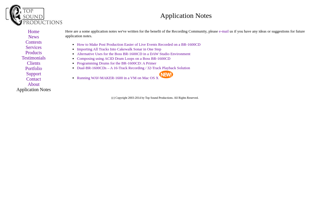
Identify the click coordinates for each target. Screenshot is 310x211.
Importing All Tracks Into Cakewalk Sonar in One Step (119, 49)
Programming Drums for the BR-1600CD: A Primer (116, 63)
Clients (33, 63)
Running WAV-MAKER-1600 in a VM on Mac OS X (118, 78)
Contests (34, 42)
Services (33, 47)
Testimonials (34, 57)
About (34, 84)
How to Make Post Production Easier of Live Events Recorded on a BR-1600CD (138, 44)
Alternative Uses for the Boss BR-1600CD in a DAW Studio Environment (133, 54)
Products (34, 52)
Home (33, 31)
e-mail (224, 31)
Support (33, 73)
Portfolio (33, 68)
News (33, 36)
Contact (33, 78)
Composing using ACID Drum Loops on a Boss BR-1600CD (123, 58)
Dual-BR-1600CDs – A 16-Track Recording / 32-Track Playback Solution (133, 68)
